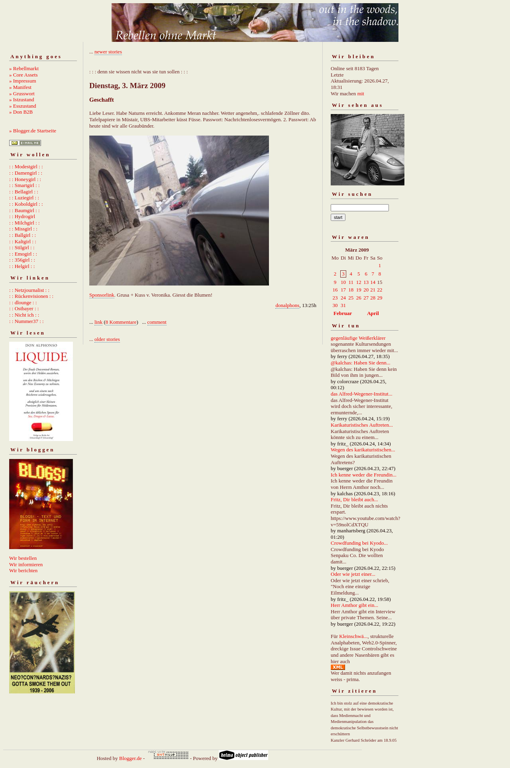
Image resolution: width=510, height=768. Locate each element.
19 (358, 290)
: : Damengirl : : (25, 173)
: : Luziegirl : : (24, 198)
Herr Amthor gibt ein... (354, 605)
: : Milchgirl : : (24, 223)
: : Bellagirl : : (23, 192)
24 (343, 298)
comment (157, 322)
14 (372, 282)
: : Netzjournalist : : (29, 290)
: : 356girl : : (22, 260)
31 (343, 305)
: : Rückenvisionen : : (31, 296)
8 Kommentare (121, 322)
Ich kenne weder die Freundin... (363, 475)
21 (372, 290)
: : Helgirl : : (22, 266)
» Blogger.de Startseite (32, 131)
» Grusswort (22, 93)
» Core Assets (23, 75)
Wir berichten (23, 570)
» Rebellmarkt (24, 68)
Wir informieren (26, 564)
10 (343, 282)
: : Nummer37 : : (26, 321)
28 (372, 298)
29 (379, 298)
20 (366, 290)
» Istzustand (21, 99)
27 (366, 298)
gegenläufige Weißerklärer (358, 338)
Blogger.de (130, 758)
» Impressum (22, 81)
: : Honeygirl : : (25, 179)
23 (335, 298)
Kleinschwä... (353, 636)
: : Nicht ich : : (24, 315)
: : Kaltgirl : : (22, 241)
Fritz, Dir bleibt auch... (354, 499)
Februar (342, 313)
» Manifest (20, 87)
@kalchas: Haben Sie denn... (360, 363)
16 (335, 290)
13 (366, 282)
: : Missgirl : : (23, 229)
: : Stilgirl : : (22, 247)
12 (358, 282)
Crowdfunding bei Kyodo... (359, 543)
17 (343, 290)
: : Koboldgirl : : (26, 204)
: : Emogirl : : (23, 254)
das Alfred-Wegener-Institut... (361, 394)
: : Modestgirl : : (26, 166)
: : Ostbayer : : (24, 308)
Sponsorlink (101, 295)
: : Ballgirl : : (22, 235)
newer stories (108, 52)
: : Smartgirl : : (24, 185)
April (373, 313)
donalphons (287, 305)
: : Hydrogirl (22, 216)
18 (350, 290)
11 (350, 282)
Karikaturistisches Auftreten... (362, 425)
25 (350, 298)
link (98, 322)
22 (379, 290)
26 (358, 298)
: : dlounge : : (23, 302)
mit (360, 93)
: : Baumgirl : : (24, 210)
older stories (107, 339)
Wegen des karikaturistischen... (363, 450)
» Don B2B (21, 112)
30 (335, 305)
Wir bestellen (23, 558)
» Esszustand (22, 106)
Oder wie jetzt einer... (353, 574)
